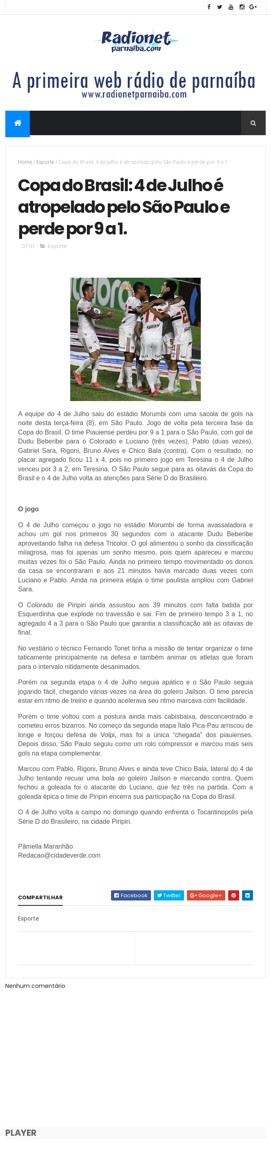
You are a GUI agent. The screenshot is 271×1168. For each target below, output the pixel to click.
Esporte (45, 161)
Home (25, 161)
